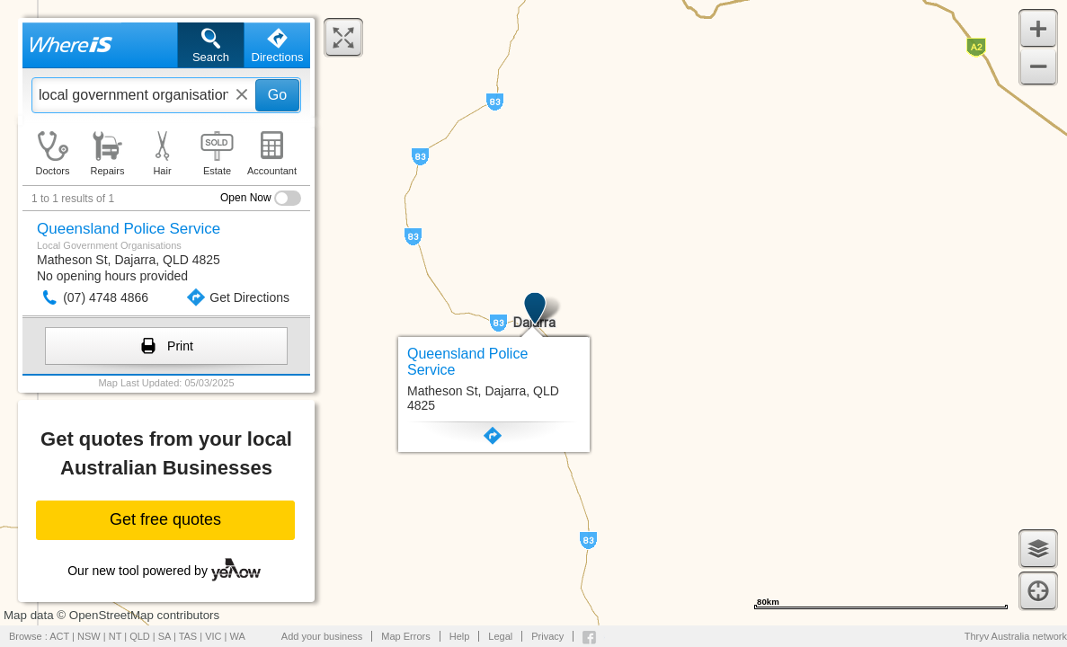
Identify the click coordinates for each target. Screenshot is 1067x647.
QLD (139, 636)
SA (164, 636)
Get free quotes (165, 519)
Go (277, 94)
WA (237, 636)
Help (459, 636)
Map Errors (405, 636)
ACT (59, 636)
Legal (500, 636)
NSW (89, 636)
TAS (188, 636)
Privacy (547, 636)
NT (115, 636)
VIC (213, 636)
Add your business (322, 636)
